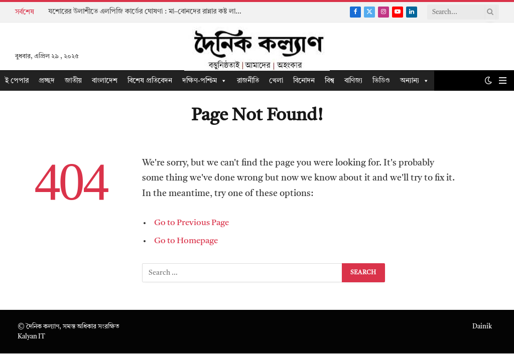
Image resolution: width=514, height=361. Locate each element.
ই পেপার (17, 80)
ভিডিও (381, 80)
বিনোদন (304, 80)
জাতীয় (73, 80)
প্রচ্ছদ (47, 80)
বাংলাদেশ (104, 80)
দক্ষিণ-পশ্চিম (204, 80)
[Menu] (502, 80)
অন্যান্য (414, 80)
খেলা (276, 80)
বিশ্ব (329, 80)
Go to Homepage (186, 241)
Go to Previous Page (191, 223)
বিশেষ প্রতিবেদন (149, 80)
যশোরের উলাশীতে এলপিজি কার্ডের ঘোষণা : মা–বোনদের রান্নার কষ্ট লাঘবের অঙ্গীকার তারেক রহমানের (148, 11)
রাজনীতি (248, 80)
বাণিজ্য (353, 80)
